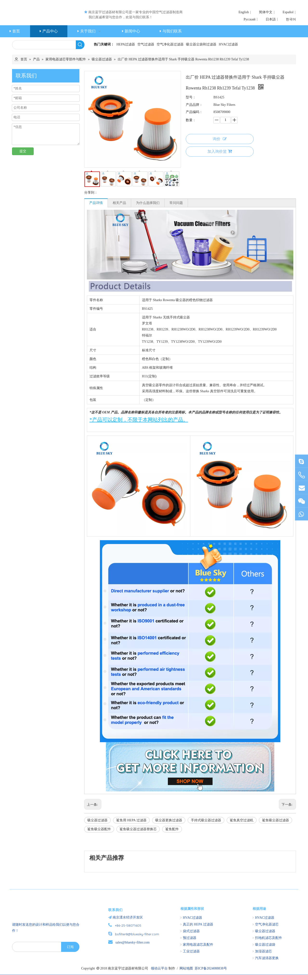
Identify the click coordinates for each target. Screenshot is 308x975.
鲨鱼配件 (172, 829)
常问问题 (176, 203)
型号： (191, 97)
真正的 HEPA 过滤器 (198, 924)
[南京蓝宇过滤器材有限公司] (39, 906)
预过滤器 (189, 938)
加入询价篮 (219, 151)
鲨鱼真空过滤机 (241, 820)
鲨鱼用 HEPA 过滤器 (131, 820)
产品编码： (194, 112)
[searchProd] (44, 44)
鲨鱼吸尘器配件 (99, 829)
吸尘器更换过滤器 (168, 820)
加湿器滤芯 (263, 951)
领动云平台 (159, 968)
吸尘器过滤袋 (265, 944)
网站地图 (186, 968)
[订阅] (70, 947)
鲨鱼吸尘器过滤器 (275, 820)
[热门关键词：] (80, 44)
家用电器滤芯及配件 (198, 944)
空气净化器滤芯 (267, 924)
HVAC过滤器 (228, 44)
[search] (32, 947)
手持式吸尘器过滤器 (206, 820)
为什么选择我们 (148, 203)
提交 (22, 151)
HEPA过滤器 (125, 44)
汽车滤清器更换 (267, 958)
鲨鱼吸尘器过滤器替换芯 (138, 829)
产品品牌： (194, 105)
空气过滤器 (145, 44)
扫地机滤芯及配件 (268, 938)
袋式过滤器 (191, 931)
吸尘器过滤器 (97, 820)
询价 (220, 138)
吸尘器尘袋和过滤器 (201, 44)
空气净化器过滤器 (170, 44)
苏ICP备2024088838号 (211, 968)
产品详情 (96, 203)
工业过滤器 (191, 951)
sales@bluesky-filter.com (132, 942)
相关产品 (119, 203)
